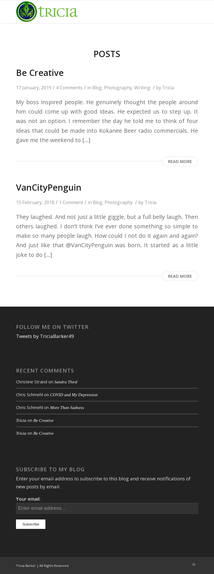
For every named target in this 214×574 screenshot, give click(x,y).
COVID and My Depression (74, 394)
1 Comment (71, 202)
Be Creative (40, 72)
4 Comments (69, 87)
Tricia (168, 87)
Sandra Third (65, 382)
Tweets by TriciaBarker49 (45, 336)
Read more (180, 161)
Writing (142, 87)
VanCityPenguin (48, 187)
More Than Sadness (67, 407)
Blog (97, 87)
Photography (118, 87)
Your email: (28, 499)
